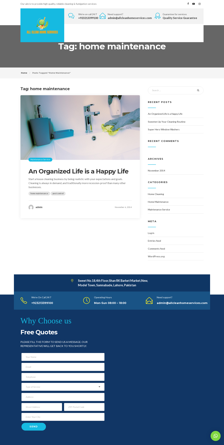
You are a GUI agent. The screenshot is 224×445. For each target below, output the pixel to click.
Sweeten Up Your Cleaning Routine (166, 121)
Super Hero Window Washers (164, 129)
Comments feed (156, 248)
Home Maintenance (158, 201)
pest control (58, 193)
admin (39, 207)
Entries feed (154, 240)
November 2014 (156, 170)
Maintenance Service (40, 159)
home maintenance (39, 193)
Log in (151, 233)
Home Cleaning (156, 194)
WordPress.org (156, 256)
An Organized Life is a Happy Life (78, 171)
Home (24, 73)
